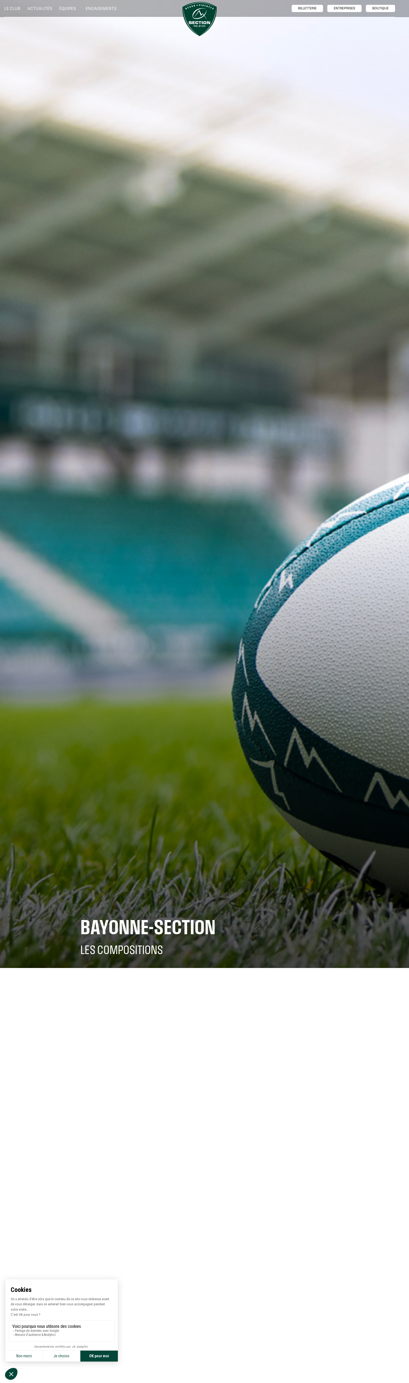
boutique (380, 8)
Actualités (39, 8)
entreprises (344, 8)
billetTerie (307, 8)
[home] (199, 19)
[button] (13, 8)
